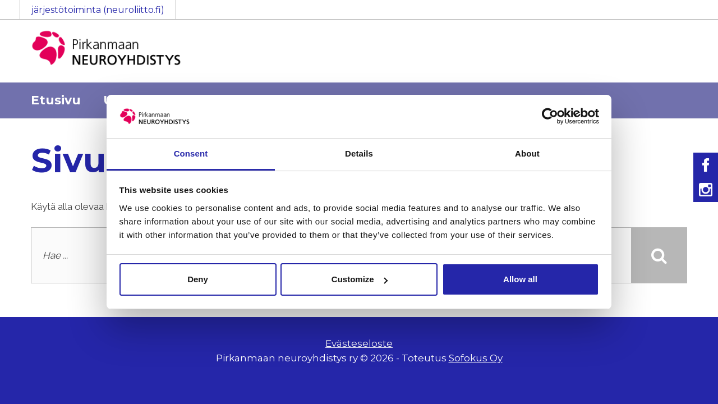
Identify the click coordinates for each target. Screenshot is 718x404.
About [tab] (527, 153)
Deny (197, 279)
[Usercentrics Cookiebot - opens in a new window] (550, 116)
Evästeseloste (359, 343)
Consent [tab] (191, 153)
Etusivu (56, 100)
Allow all (520, 279)
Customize (360, 279)
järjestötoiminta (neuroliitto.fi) (97, 9)
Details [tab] (359, 153)
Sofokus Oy (476, 358)
